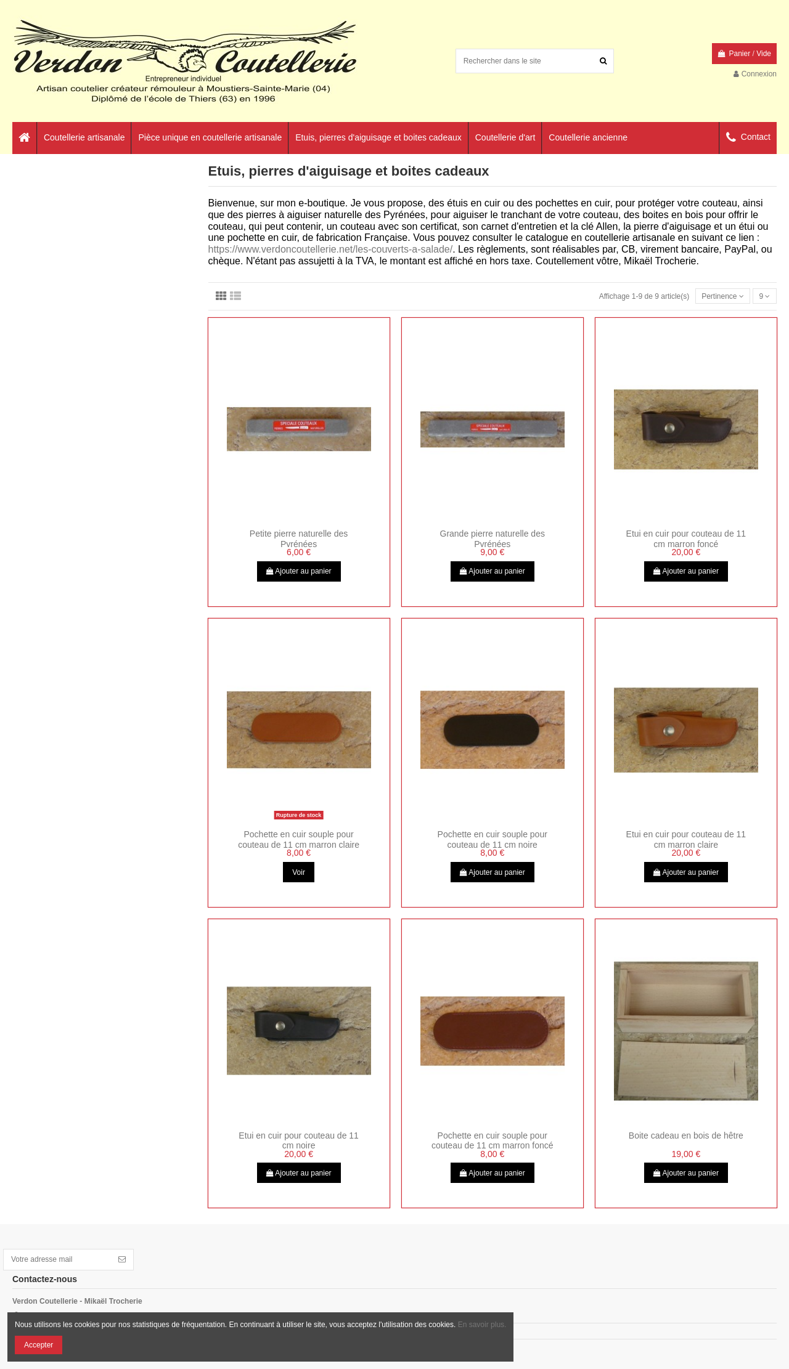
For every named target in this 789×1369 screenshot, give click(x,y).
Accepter (38, 1345)
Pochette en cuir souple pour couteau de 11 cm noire (492, 839)
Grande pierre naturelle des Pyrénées (492, 539)
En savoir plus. (482, 1324)
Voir (298, 872)
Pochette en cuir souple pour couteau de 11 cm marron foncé (492, 1141)
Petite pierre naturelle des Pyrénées (299, 539)
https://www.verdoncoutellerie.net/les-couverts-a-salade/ (330, 249)
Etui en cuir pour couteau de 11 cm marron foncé (686, 539)
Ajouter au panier (299, 571)
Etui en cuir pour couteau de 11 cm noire (299, 1141)
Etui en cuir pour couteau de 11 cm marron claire (686, 839)
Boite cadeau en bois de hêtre (686, 1135)
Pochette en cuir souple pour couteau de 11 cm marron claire (298, 839)
